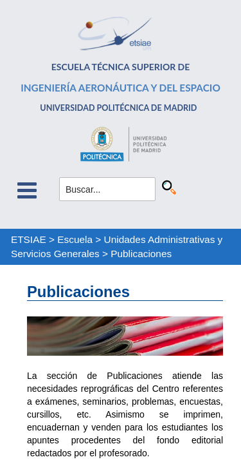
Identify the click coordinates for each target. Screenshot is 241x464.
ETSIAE (28, 239)
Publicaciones (141, 253)
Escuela (75, 239)
